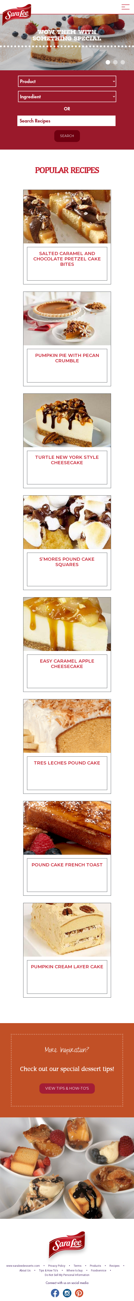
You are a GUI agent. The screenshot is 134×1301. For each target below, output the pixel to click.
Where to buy (74, 1270)
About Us (25, 1270)
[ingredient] (67, 96)
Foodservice (98, 1270)
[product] (67, 81)
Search (67, 136)
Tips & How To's (48, 1270)
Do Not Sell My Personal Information (67, 1275)
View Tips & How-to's (67, 1088)
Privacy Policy (56, 1265)
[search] (66, 121)
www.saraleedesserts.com (23, 1265)
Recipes (114, 1265)
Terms (78, 1265)
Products (95, 1265)
